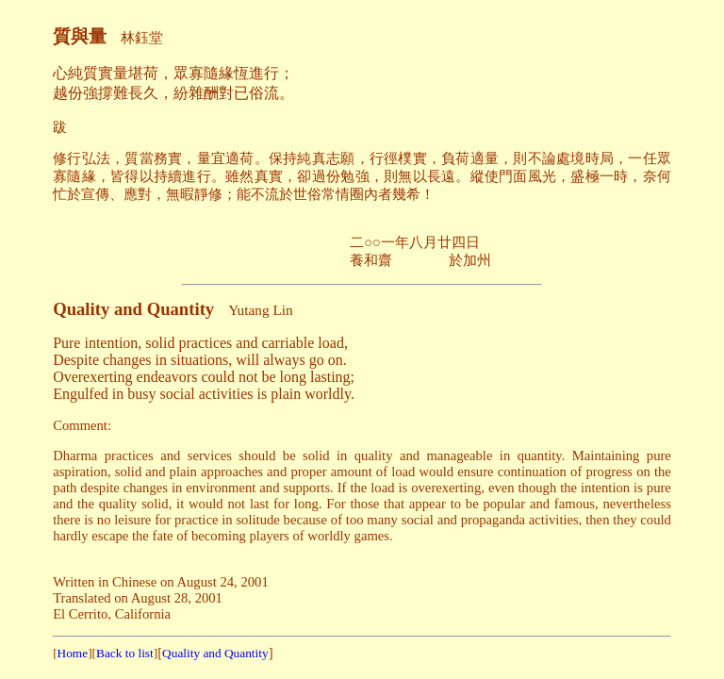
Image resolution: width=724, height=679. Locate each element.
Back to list (125, 653)
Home (73, 653)
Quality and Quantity (215, 653)
